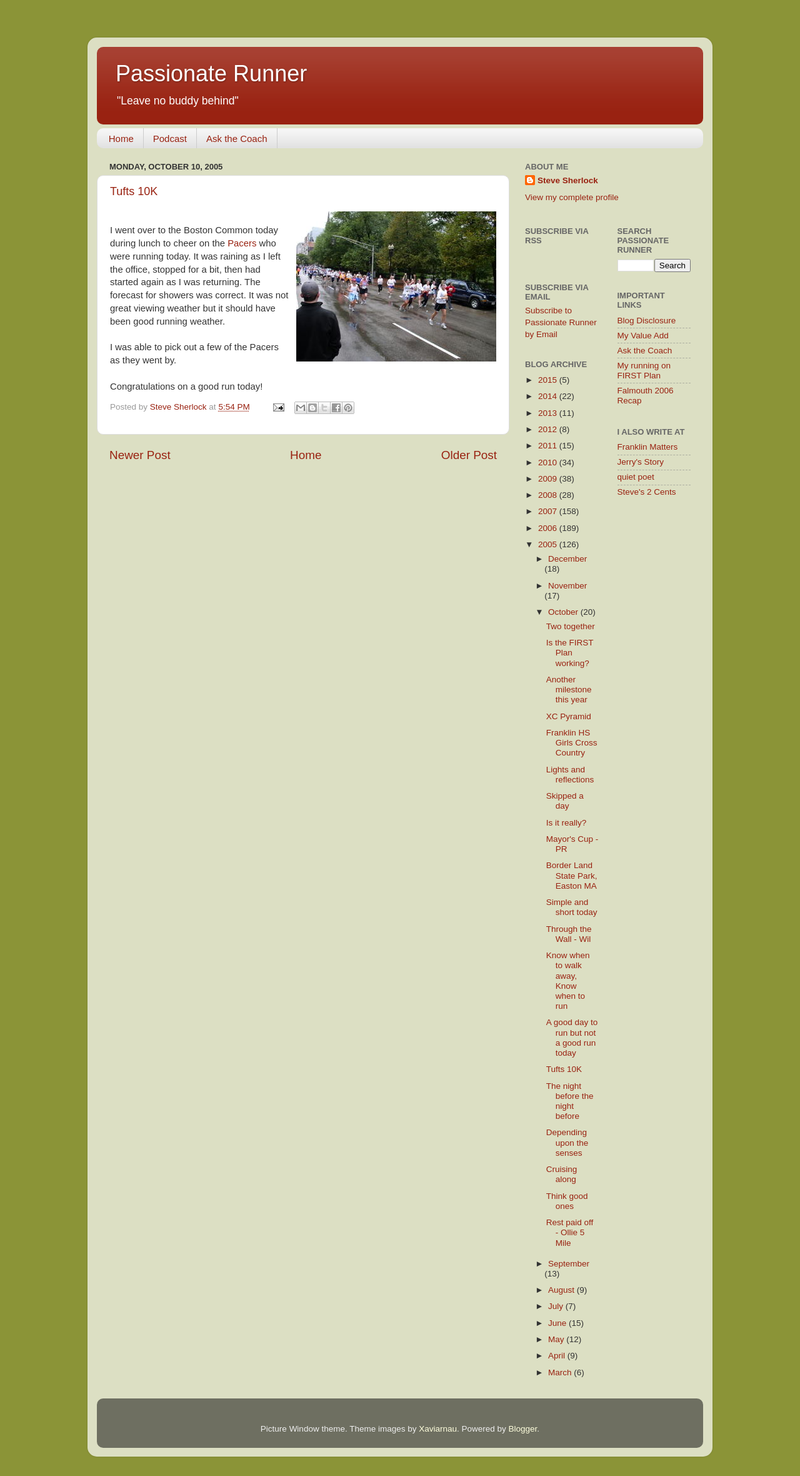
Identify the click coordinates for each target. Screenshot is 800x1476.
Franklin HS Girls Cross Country (572, 742)
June (558, 1323)
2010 (548, 462)
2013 (548, 413)
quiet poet (636, 477)
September (568, 1263)
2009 (548, 478)
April (558, 1355)
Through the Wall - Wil (569, 934)
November (567, 585)
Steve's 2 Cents (647, 492)
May (557, 1339)
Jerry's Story (641, 462)
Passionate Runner (211, 73)
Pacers (242, 243)
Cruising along (562, 1174)
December (567, 559)
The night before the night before (570, 1101)
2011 (548, 445)
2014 (548, 396)
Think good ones (567, 1201)
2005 (548, 544)
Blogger (523, 1428)
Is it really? (566, 822)
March (561, 1372)
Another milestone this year (569, 689)
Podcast (170, 138)
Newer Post (140, 455)
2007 (548, 511)
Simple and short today (572, 907)
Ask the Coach (237, 138)
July (557, 1306)
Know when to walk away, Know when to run (568, 981)
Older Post (469, 455)
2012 (548, 429)
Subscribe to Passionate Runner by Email (561, 322)
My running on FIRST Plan (644, 370)
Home (121, 138)
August (562, 1290)
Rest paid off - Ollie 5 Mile (570, 1232)
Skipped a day (565, 801)
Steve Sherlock (568, 180)
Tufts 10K (134, 191)
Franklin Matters (648, 447)
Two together (570, 626)
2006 (548, 528)
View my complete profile (572, 197)
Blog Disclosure (647, 320)
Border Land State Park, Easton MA (572, 875)
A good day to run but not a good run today (572, 1038)
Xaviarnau (438, 1428)
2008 (548, 495)
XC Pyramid (568, 716)
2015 (548, 380)
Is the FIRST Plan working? (570, 652)
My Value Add (643, 335)
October (564, 612)
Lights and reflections (570, 774)
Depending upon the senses (567, 1142)
